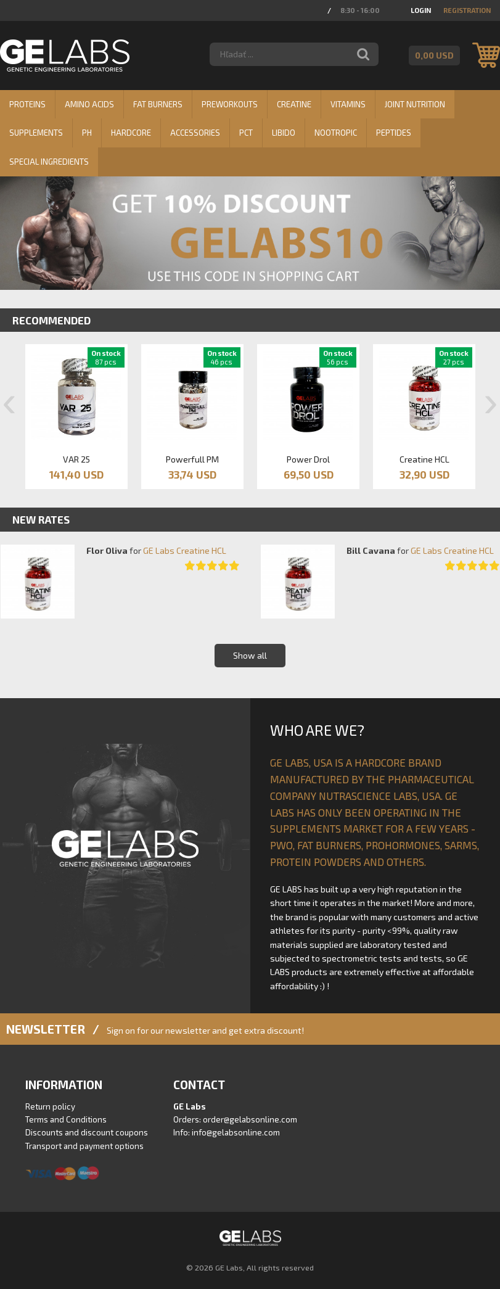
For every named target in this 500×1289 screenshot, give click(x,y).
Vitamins (348, 104)
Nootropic (335, 133)
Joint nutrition (415, 104)
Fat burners (157, 104)
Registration (467, 10)
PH (87, 133)
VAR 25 (76, 459)
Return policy (50, 1106)
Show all (250, 655)
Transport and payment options (84, 1146)
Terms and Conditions (66, 1119)
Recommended (51, 320)
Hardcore (131, 133)
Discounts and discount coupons (86, 1132)
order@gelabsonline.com (250, 1119)
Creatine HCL (424, 459)
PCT (246, 133)
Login (421, 10)
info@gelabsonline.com (236, 1132)
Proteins (27, 104)
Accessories (195, 133)
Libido (283, 133)
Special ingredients (49, 162)
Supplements (36, 133)
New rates (41, 519)
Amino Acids (89, 104)
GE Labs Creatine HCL (184, 550)
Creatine (294, 104)
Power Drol (308, 459)
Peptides (393, 133)
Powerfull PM (192, 459)
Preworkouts (230, 104)
